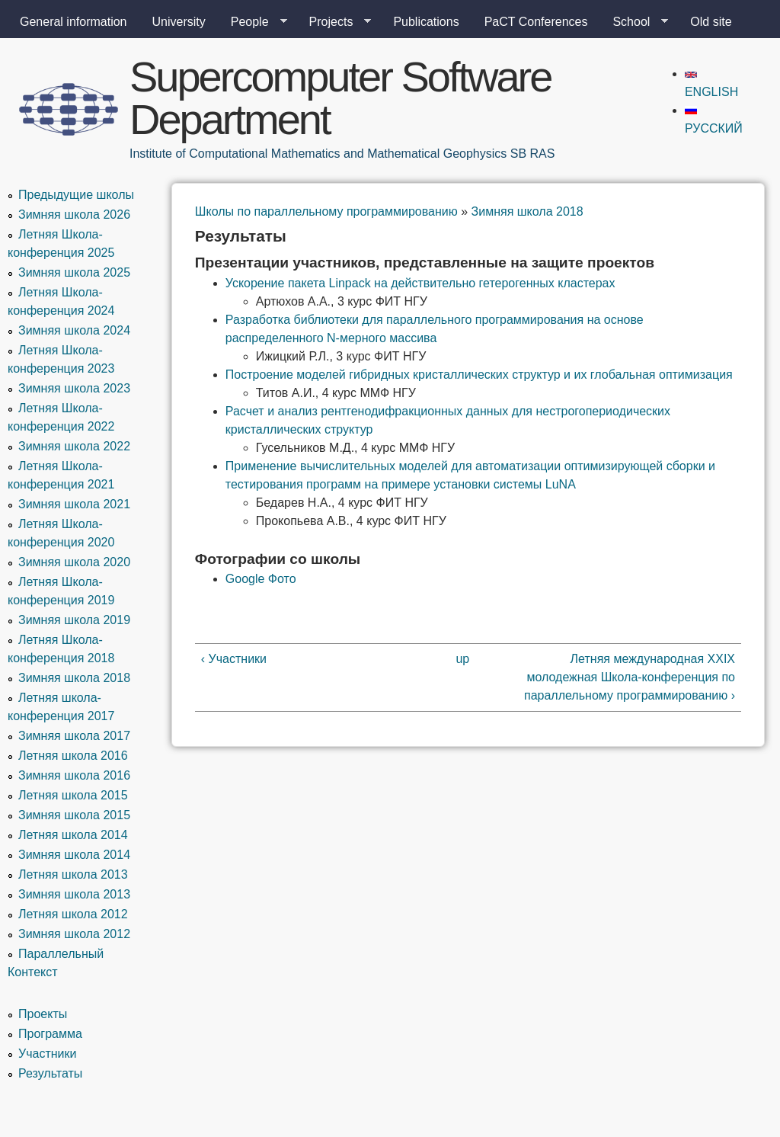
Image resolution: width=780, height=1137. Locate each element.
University (179, 21)
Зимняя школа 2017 (74, 735)
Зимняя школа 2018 (527, 211)
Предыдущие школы (76, 194)
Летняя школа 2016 (73, 755)
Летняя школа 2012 (73, 914)
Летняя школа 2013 (73, 874)
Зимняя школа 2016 (74, 775)
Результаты (50, 1073)
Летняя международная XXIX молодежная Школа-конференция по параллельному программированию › (629, 677)
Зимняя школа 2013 (74, 894)
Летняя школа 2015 (73, 795)
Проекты (42, 1013)
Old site (710, 21)
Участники (47, 1053)
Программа (50, 1033)
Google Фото (260, 578)
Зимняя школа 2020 (74, 562)
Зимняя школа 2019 (74, 619)
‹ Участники (234, 658)
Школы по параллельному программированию (326, 211)
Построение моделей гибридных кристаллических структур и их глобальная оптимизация (479, 374)
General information (73, 21)
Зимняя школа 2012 (74, 933)
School (634, 22)
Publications (426, 21)
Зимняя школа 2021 (74, 504)
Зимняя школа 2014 (74, 854)
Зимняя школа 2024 (74, 330)
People (253, 22)
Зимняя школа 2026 (74, 214)
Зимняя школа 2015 (74, 815)
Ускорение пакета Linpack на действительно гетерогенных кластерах (420, 283)
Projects (334, 22)
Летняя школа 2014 (73, 834)
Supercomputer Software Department (340, 98)
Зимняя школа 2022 (74, 446)
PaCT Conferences (536, 21)
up (462, 658)
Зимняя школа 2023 (74, 388)
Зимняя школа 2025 (74, 272)
